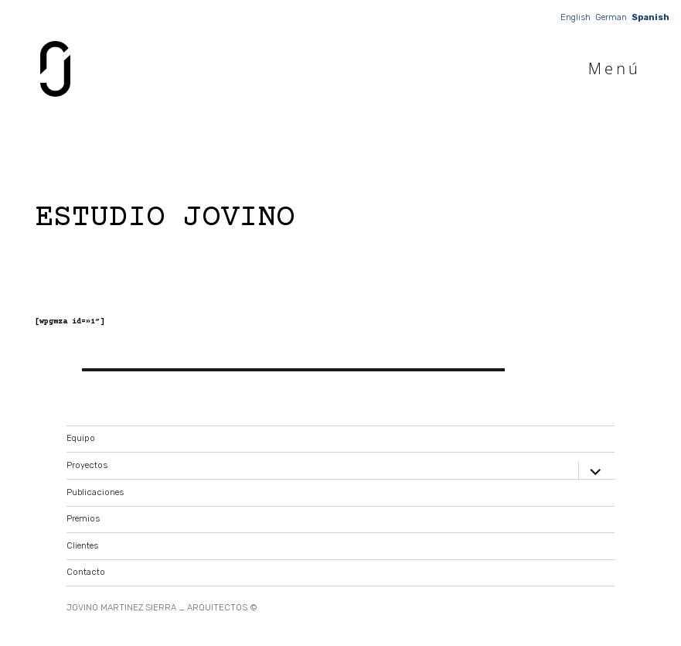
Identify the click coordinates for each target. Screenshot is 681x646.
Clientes (82, 546)
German (611, 17)
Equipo (80, 438)
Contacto (85, 572)
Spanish (650, 17)
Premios (83, 519)
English (575, 17)
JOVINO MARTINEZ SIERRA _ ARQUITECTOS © (161, 608)
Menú (614, 68)
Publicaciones (95, 492)
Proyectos (86, 465)
